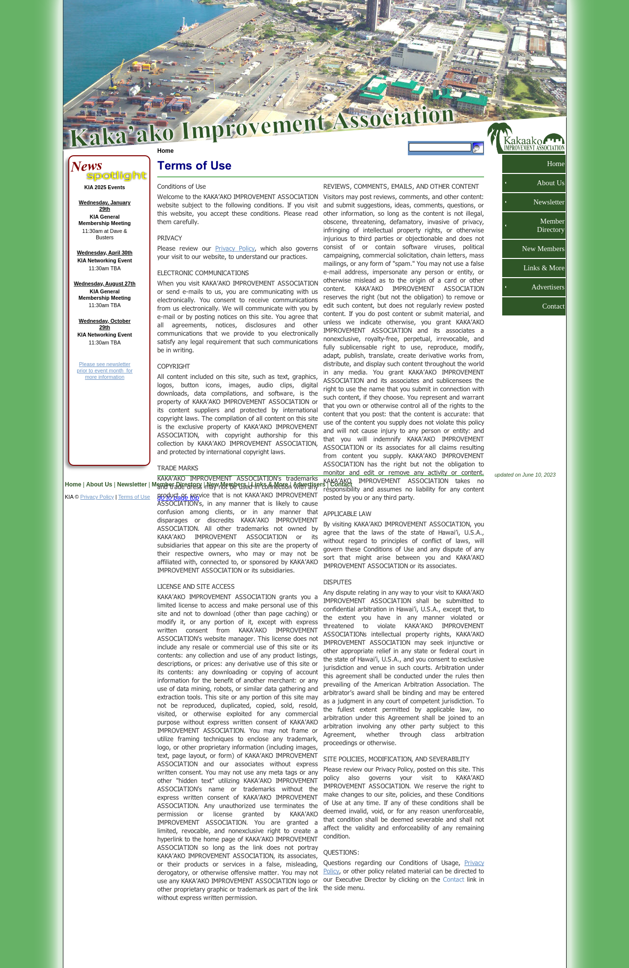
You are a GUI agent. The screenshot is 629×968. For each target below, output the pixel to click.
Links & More (540, 268)
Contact (549, 306)
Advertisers (544, 287)
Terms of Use (134, 497)
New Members (539, 249)
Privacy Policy (97, 497)
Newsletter (545, 202)
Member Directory (548, 225)
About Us (547, 183)
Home (165, 150)
